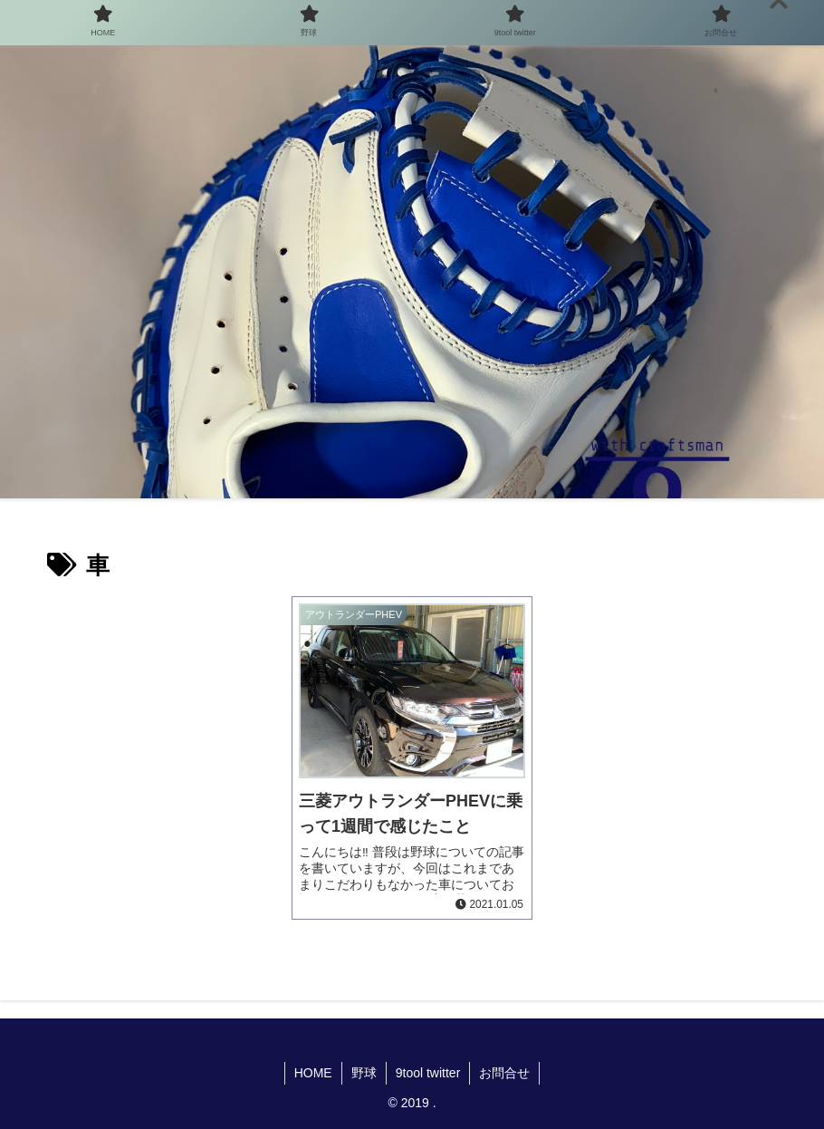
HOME (313, 1073)
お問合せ (504, 1073)
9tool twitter (428, 1073)
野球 (364, 1073)
